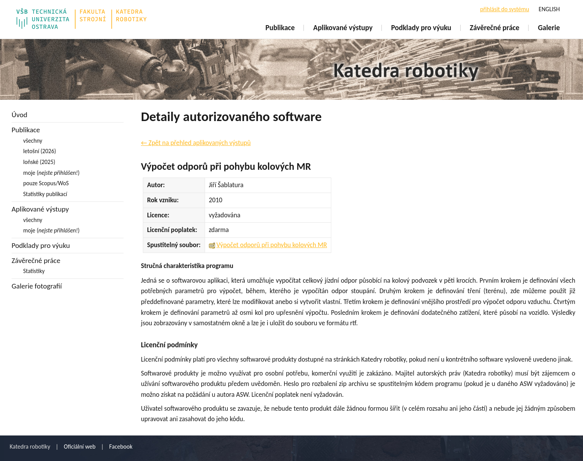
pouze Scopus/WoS (46, 183)
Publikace (280, 27)
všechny (32, 140)
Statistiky (34, 271)
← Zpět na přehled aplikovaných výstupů (196, 142)
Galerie (549, 27)
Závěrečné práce (494, 27)
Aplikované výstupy (343, 27)
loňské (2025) (39, 162)
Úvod (19, 114)
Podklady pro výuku (421, 27)
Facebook (120, 446)
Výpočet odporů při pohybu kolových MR (272, 245)
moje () (51, 172)
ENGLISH (549, 9)
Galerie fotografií (37, 286)
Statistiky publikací (45, 194)
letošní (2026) (39, 151)
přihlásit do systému (504, 9)
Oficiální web (79, 446)
